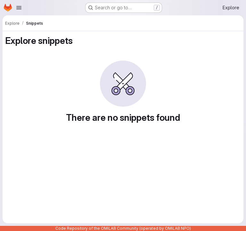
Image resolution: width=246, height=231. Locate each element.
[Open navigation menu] (19, 8)
